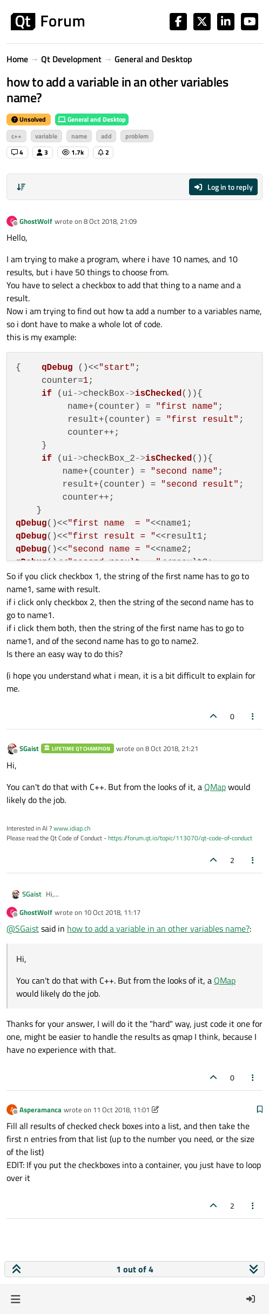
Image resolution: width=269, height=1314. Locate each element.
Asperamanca (40, 1109)
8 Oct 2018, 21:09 (110, 221)
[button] (15, 1299)
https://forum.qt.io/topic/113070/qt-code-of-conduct (180, 838)
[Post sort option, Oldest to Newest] (21, 187)
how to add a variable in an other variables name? (158, 928)
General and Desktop (92, 119)
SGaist (29, 748)
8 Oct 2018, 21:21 (171, 748)
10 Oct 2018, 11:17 (112, 912)
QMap (215, 786)
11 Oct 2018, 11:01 (121, 1109)
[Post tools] (253, 716)
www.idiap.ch (71, 828)
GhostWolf (35, 221)
